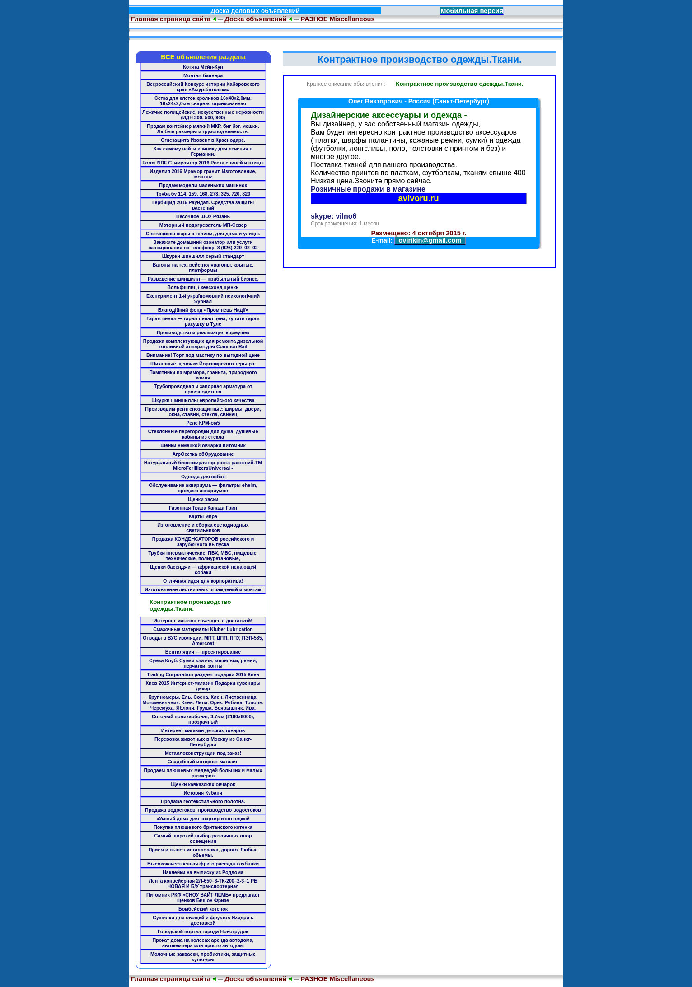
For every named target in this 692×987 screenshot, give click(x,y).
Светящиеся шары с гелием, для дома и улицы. (203, 233)
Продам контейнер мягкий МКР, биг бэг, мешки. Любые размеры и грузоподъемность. (203, 128)
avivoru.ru (418, 198)
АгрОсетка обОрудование (203, 454)
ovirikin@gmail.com (430, 240)
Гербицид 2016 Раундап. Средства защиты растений (203, 205)
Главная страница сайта (169, 19)
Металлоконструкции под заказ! (203, 753)
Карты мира (203, 516)
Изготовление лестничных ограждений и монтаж (203, 589)
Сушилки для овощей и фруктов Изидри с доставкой (203, 920)
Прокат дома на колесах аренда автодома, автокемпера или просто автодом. (203, 942)
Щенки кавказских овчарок (203, 784)
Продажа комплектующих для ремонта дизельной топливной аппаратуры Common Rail (203, 343)
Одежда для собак (203, 476)
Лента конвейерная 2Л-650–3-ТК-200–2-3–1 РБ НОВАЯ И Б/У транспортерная (203, 883)
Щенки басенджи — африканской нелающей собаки (203, 569)
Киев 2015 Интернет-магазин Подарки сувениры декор (202, 685)
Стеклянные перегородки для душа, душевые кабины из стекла (203, 434)
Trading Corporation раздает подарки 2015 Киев (203, 674)
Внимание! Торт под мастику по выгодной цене (203, 355)
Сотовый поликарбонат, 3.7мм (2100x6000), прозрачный (203, 719)
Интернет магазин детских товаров (203, 730)
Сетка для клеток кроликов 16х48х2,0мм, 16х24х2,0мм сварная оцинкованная (203, 100)
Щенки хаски (203, 499)
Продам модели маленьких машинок (203, 185)
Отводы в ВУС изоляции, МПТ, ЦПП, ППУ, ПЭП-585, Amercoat (203, 640)
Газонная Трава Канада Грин (203, 507)
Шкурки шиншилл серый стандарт (203, 256)
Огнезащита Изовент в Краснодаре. (203, 140)
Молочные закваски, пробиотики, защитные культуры (203, 956)
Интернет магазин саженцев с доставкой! (203, 620)
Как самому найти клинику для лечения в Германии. (203, 151)
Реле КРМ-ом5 (203, 423)
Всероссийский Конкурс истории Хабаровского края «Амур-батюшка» (203, 86)
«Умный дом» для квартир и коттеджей (203, 818)
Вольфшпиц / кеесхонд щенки (202, 287)
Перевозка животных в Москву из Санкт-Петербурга (203, 741)
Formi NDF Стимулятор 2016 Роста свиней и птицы (203, 162)
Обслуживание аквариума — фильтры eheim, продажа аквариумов (203, 487)
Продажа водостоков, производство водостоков (203, 810)
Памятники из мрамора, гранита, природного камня (203, 375)
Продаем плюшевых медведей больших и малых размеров (203, 772)
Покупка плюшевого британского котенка (203, 827)
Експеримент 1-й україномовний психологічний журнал (203, 298)
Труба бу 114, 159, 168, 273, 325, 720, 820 (203, 193)
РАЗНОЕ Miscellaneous (337, 19)
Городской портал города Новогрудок (203, 931)
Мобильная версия (471, 10)
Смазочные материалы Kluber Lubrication (203, 629)
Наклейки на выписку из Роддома (203, 872)
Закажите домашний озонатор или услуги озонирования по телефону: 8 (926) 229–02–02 (203, 244)
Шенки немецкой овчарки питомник (202, 445)
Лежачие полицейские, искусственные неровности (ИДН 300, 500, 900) (203, 114)
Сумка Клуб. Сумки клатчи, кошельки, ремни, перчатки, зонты (203, 663)
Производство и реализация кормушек (203, 332)
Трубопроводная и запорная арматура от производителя (203, 389)
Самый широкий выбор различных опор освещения (203, 838)
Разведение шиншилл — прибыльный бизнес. (203, 278)
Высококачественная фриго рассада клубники (203, 863)
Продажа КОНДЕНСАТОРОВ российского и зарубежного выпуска (203, 541)
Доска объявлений (255, 19)
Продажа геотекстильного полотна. (203, 801)
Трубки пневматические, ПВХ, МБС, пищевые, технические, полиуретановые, (203, 555)
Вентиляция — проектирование (203, 652)
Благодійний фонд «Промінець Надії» (203, 310)
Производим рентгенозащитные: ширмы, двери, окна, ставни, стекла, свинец (203, 411)
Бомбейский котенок (203, 909)
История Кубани (203, 792)
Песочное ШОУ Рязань (203, 216)
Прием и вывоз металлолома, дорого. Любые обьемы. (203, 852)
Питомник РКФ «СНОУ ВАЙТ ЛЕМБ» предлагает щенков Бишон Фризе (203, 897)
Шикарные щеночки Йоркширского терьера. (203, 363)
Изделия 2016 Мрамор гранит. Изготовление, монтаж (203, 173)
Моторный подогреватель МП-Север (203, 225)
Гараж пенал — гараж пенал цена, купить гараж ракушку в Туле (203, 321)
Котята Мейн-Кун (203, 67)
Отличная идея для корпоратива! (203, 581)
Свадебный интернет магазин (203, 761)
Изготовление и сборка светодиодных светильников (203, 527)
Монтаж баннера (203, 75)
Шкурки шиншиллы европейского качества (202, 400)
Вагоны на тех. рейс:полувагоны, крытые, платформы (203, 267)
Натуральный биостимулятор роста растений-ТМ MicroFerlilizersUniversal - (203, 465)
